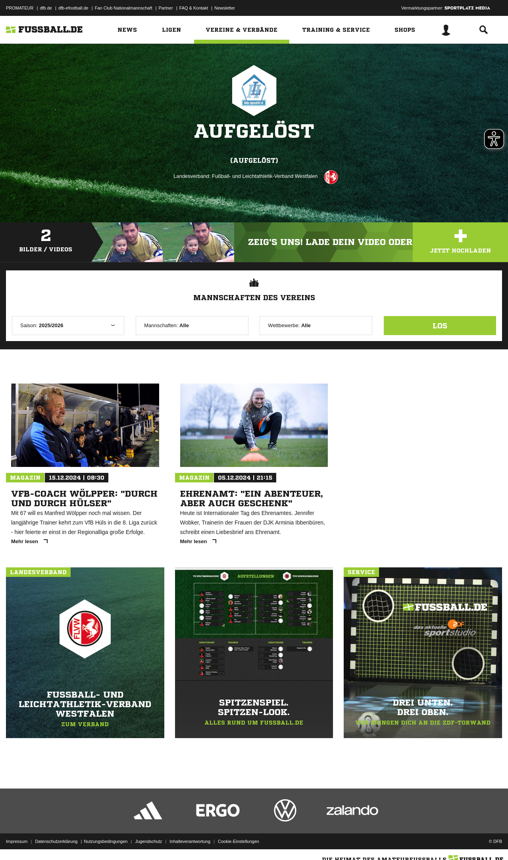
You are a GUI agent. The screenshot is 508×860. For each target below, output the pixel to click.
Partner (166, 8)
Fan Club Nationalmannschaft (123, 8)
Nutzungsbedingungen (105, 841)
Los (440, 325)
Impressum (16, 841)
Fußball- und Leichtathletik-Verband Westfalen (265, 176)
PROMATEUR (19, 8)
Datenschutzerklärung (56, 841)
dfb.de (46, 8)
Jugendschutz (148, 841)
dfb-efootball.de (73, 8)
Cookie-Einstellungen (238, 841)
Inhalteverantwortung (189, 841)
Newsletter (224, 8)
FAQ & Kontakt (193, 8)
